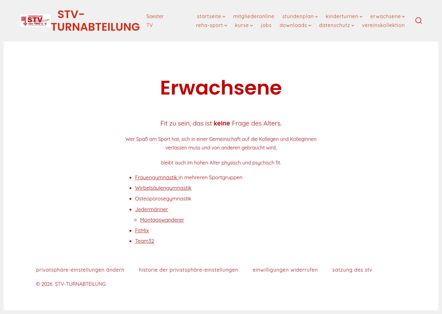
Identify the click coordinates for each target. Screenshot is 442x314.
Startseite (211, 16)
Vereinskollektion (383, 25)
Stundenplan (300, 16)
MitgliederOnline (253, 16)
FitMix (142, 230)
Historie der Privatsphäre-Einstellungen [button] (188, 270)
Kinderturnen (344, 16)
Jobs (266, 25)
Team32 (144, 241)
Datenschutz (336, 25)
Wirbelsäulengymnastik (163, 187)
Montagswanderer (162, 219)
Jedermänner (151, 209)
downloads (295, 25)
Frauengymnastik (157, 177)
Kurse (244, 25)
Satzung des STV (352, 270)
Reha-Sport (211, 25)
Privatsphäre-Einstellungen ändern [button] (80, 270)
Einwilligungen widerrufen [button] (285, 270)
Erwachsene (387, 16)
